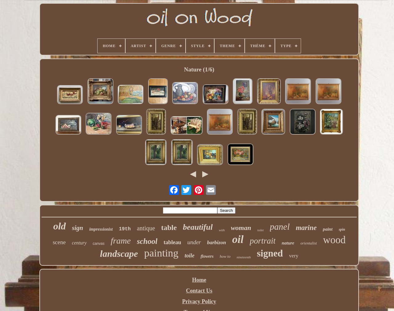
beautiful (198, 227)
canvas (98, 243)
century (79, 242)
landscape (119, 253)
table (169, 228)
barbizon (216, 242)
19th (125, 229)
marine (306, 228)
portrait (262, 240)
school (147, 241)
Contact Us (199, 291)
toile (190, 255)
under (194, 242)
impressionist (101, 229)
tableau (172, 242)
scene (59, 242)
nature (288, 242)
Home (199, 280)
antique (146, 228)
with (222, 230)
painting (161, 253)
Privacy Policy (199, 301)
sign (77, 228)
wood (334, 239)
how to (225, 256)
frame (121, 240)
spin (342, 229)
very (293, 256)
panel (280, 227)
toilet (260, 230)
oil (237, 239)
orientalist (308, 243)
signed (270, 253)
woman (241, 228)
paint (328, 229)
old (59, 226)
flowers (207, 256)
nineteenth (244, 257)
